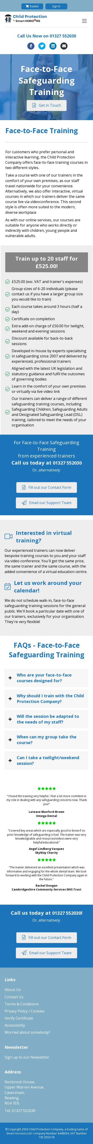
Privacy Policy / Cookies (25, 1011)
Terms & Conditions (22, 1004)
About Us (13, 989)
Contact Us (14, 996)
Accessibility (15, 1025)
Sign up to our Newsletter (27, 1057)
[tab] (46, 678)
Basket (32, 6)
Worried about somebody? (27, 1032)
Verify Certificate (19, 1018)
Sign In (56, 6)
